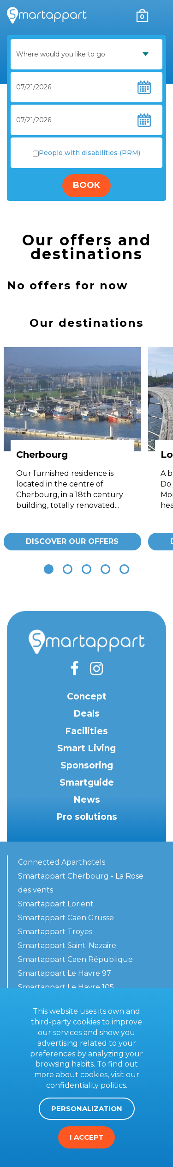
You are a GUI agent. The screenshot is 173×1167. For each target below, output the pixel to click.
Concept (87, 696)
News (86, 799)
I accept (86, 1137)
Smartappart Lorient (56, 903)
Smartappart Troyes (55, 931)
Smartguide (87, 782)
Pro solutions (86, 816)
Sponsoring (86, 765)
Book (86, 185)
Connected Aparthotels (61, 862)
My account (123, 15)
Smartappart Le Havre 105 (66, 987)
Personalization (86, 1108)
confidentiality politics (86, 1085)
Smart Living (86, 748)
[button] (49, 569)
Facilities (86, 731)
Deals (86, 713)
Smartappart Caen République (75, 959)
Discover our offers (72, 541)
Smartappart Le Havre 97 (64, 973)
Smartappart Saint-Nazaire (67, 945)
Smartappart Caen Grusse (66, 917)
